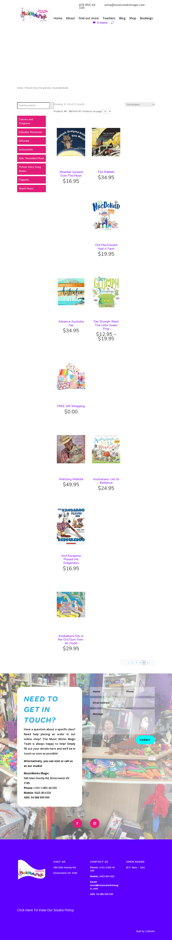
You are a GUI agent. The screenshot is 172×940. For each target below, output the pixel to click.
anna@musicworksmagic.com (124, 5)
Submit (145, 739)
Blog (122, 18)
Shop (132, 18)
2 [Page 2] (132, 662)
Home (58, 18)
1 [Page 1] (128, 662)
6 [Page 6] (147, 662)
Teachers (108, 18)
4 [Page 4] (140, 662)
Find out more (89, 18)
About (70, 18)
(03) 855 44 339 (87, 6)
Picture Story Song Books (38, 87)
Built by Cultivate (145, 931)
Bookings (146, 18)
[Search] (52, 105)
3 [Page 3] (136, 662)
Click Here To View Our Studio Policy (45, 910)
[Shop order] (140, 104)
